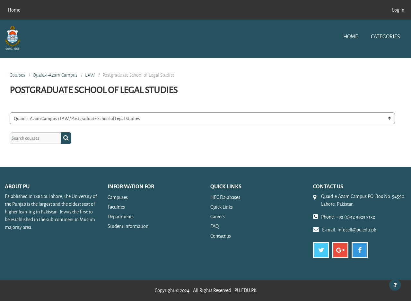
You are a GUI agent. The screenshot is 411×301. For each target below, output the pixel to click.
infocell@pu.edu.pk (356, 229)
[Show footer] (395, 285)
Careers (217, 216)
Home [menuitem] (14, 9)
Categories (385, 36)
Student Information (128, 226)
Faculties (116, 206)
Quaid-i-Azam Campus (55, 75)
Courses (17, 75)
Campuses (118, 197)
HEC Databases (225, 197)
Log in (398, 9)
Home (350, 36)
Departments (121, 216)
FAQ (214, 226)
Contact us (220, 235)
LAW (90, 75)
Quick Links (221, 206)
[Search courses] (35, 138)
